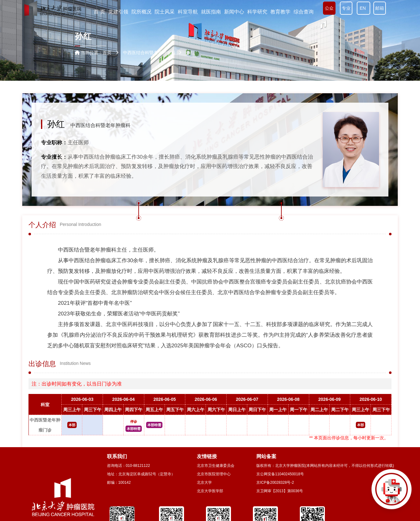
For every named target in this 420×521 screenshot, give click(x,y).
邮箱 (379, 8)
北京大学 (204, 482)
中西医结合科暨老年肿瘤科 (100, 125)
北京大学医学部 (210, 491)
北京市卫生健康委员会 (215, 465)
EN (363, 8)
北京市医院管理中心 (214, 474)
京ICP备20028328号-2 (275, 482)
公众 (329, 8)
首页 (107, 52)
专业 (346, 8)
